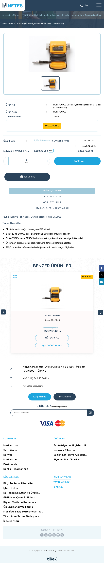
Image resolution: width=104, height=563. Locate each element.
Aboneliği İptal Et (59, 406)
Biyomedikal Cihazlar (67, 459)
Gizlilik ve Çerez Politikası (19, 497)
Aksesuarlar (77, 15)
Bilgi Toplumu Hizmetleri (18, 483)
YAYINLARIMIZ (62, 482)
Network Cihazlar (64, 450)
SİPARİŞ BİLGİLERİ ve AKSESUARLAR (52, 208)
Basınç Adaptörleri (93, 15)
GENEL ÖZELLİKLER (52, 202)
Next (100, 312)
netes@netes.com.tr (33, 386)
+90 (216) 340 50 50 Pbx (36, 378)
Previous (3, 311)
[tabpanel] (52, 312)
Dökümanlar (11, 464)
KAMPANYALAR (62, 477)
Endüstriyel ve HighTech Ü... (71, 445)
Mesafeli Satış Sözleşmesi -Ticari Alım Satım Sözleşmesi (23, 511)
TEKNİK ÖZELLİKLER (52, 196)
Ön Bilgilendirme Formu (18, 507)
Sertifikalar (10, 450)
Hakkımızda (10, 445)
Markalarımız (11, 459)
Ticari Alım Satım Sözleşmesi (21, 516)
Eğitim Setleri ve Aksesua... (70, 455)
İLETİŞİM (58, 487)
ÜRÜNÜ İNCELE (52, 346)
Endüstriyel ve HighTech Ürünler (35, 15)
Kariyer (7, 455)
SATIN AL (79, 161)
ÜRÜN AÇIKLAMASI (52, 190)
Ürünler (16, 15)
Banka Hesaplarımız (15, 469)
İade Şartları (11, 521)
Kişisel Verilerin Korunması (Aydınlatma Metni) (20, 502)
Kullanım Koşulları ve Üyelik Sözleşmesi (20, 492)
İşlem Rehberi (11, 488)
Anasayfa (7, 15)
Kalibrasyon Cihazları (60, 15)
